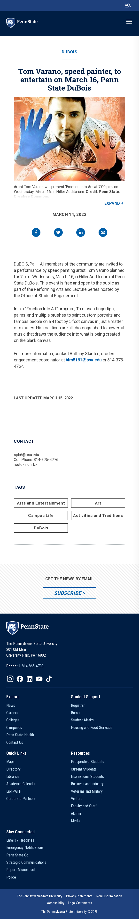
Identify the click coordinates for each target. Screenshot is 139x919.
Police (11, 877)
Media (75, 820)
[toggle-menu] (129, 21)
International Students (87, 776)
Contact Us (14, 742)
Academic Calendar (21, 783)
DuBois (69, 52)
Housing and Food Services (91, 727)
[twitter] (58, 233)
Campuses (14, 727)
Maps (10, 761)
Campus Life (41, 515)
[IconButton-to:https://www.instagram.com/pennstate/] (10, 679)
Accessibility (55, 903)
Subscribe (67, 593)
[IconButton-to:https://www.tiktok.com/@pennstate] (49, 679)
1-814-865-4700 (31, 666)
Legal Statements (80, 903)
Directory (13, 769)
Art (98, 503)
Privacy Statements (79, 896)
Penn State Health (20, 735)
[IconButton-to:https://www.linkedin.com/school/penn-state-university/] (29, 679)
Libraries (12, 776)
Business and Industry (87, 783)
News (10, 705)
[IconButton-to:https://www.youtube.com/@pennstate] (39, 679)
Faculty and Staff (84, 806)
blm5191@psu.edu (84, 359)
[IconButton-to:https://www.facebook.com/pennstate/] (20, 679)
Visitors (76, 798)
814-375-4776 (46, 459)
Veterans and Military (87, 791)
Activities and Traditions (98, 515)
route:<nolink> (25, 464)
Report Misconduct (20, 869)
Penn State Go (17, 855)
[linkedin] (80, 233)
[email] (103, 233)
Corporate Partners (21, 798)
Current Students (84, 769)
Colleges (12, 720)
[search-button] (128, 5)
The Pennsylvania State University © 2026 (69, 912)
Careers (12, 712)
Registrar (78, 705)
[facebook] (36, 233)
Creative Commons (31, 196)
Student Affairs (82, 720)
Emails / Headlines (20, 840)
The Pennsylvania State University (39, 896)
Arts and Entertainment (41, 503)
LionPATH (13, 791)
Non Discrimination (109, 896)
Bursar (76, 712)
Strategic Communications (26, 862)
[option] (25, 666)
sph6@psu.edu (26, 454)
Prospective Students (87, 761)
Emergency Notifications (25, 847)
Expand (112, 203)
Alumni (76, 813)
